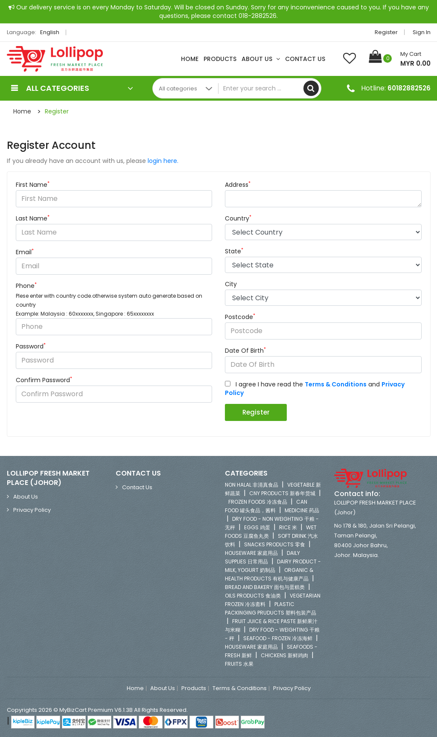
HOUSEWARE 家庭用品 (251, 553)
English (52, 32)
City (231, 284)
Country (238, 218)
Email (25, 252)
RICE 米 (288, 527)
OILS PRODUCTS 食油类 (253, 595)
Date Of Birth (245, 350)
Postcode (240, 317)
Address (238, 184)
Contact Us (305, 59)
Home (189, 59)
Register (386, 32)
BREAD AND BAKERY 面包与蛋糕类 (265, 587)
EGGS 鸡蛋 (257, 527)
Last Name (33, 218)
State (234, 251)
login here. (163, 161)
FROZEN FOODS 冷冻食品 (257, 501)
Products (220, 59)
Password (31, 346)
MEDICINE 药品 (302, 510)
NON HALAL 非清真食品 (251, 484)
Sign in (422, 32)
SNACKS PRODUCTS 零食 (274, 544)
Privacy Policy (32, 510)
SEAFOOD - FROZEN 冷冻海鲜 (277, 638)
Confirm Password (44, 380)
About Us (261, 59)
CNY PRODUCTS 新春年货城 (282, 493)
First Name (33, 184)
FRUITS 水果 (239, 663)
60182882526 (409, 88)
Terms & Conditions (240, 688)
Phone (26, 285)
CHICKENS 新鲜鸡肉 (284, 655)
